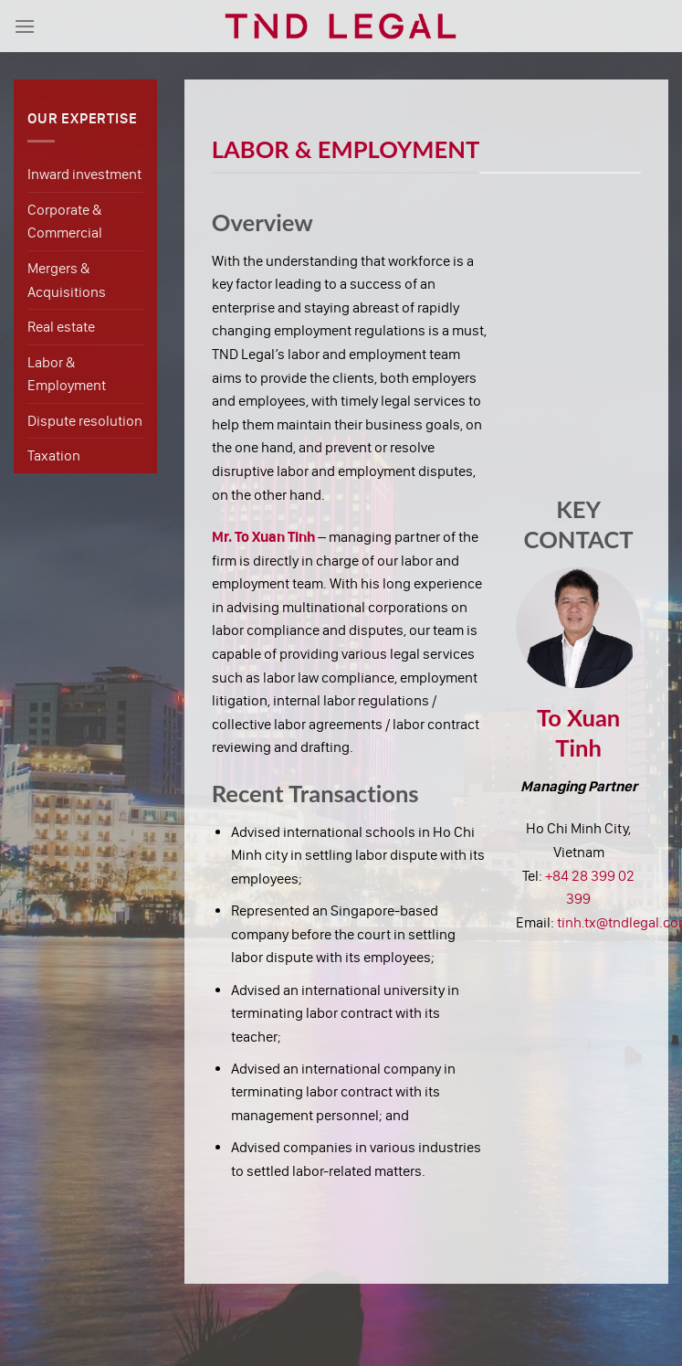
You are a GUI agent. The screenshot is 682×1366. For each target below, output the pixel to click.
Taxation (53, 455)
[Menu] (25, 26)
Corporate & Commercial (64, 221)
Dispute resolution (84, 420)
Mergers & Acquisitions (66, 280)
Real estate (61, 326)
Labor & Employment (66, 374)
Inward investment (84, 174)
